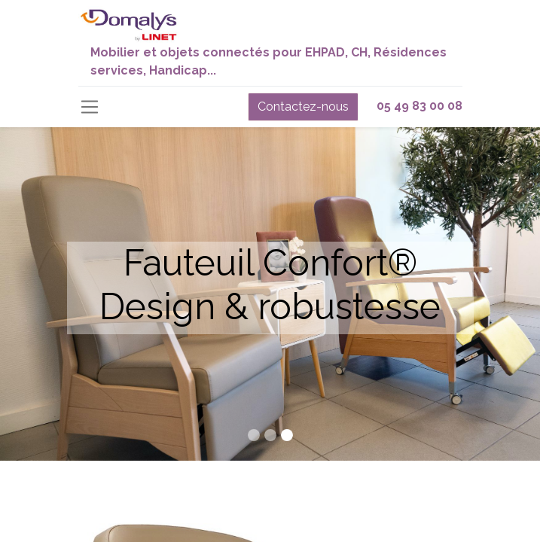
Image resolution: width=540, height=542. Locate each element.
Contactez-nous (303, 106)
